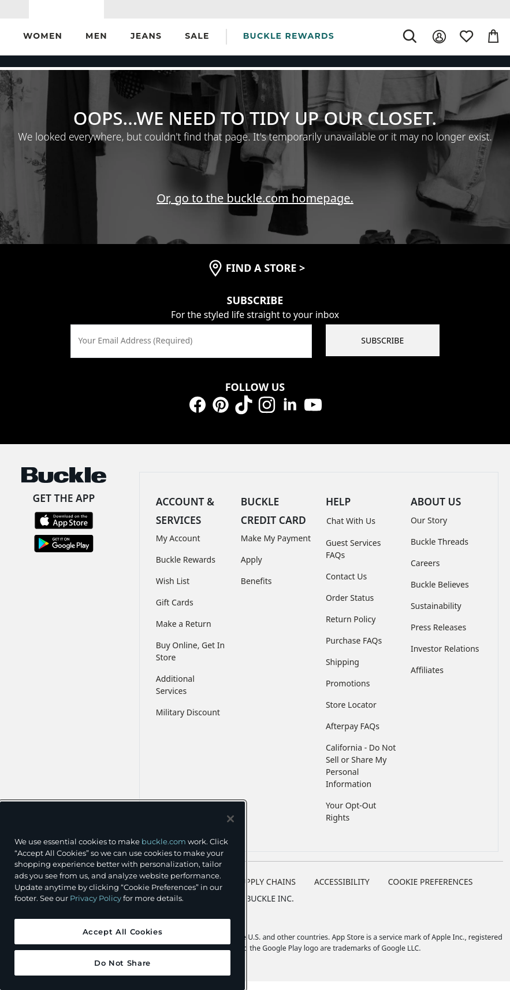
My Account (178, 546)
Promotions (348, 691)
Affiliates (427, 678)
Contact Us (346, 584)
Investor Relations (445, 656)
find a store (266, 276)
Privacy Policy (95, 898)
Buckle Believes (440, 592)
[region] (122, 895)
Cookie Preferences (430, 890)
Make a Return (183, 631)
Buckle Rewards (185, 567)
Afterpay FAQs (352, 734)
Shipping (342, 670)
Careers (425, 571)
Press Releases (438, 635)
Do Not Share (122, 962)
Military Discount (188, 720)
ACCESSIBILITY (342, 890)
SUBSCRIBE (382, 348)
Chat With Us (350, 529)
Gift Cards (174, 610)
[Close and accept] (230, 819)
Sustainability (436, 613)
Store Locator (351, 713)
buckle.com (164, 841)
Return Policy (350, 627)
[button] (43, 45)
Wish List (172, 588)
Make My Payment (276, 546)
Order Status (350, 606)
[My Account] (439, 45)
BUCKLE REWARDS (288, 44)
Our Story (429, 528)
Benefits (256, 588)
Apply (251, 567)
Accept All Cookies (123, 931)
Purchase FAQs (354, 649)
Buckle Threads (439, 549)
